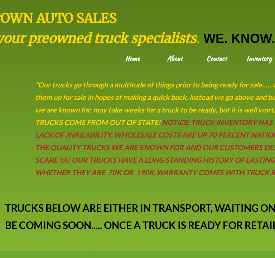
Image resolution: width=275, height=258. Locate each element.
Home (132, 58)
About (174, 58)
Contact (216, 58)
